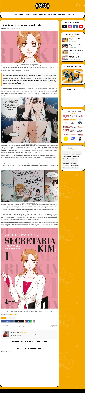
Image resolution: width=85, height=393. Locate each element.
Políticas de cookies (74, 391)
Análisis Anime (74, 158)
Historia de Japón (75, 165)
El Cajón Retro (74, 161)
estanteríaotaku (13, 391)
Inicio (2, 22)
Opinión (72, 154)
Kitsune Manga (14, 315)
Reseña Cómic (75, 167)
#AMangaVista (66, 158)
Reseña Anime (76, 156)
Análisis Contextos (67, 152)
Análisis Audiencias (67, 156)
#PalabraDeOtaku (66, 167)
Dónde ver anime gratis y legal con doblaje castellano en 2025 (76, 39)
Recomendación (66, 161)
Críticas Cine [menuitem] (42, 14)
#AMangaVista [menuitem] (61, 14)
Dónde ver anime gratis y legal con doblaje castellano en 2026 (76, 45)
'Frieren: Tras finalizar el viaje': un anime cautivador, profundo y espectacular (76, 51)
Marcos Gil (3, 28)
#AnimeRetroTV (66, 165)
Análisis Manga (66, 163)
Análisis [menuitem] (21, 14)
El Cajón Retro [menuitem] (52, 14)
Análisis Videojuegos (77, 152)
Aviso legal (82, 391)
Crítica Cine (78, 154)
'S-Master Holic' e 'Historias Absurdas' (74, 57)
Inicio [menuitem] (15, 14)
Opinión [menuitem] (35, 14)
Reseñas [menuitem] (28, 14)
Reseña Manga (66, 154)
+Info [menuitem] (68, 14)
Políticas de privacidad (64, 391)
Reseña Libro (74, 163)
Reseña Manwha (7, 22)
